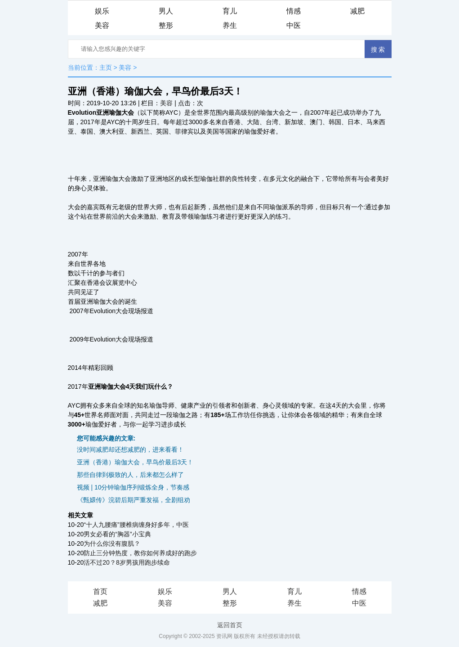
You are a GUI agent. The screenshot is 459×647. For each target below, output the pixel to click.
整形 (166, 25)
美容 (102, 25)
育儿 (230, 11)
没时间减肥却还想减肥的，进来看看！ (130, 449)
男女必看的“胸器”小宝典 (117, 534)
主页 (105, 67)
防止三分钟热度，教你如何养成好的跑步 (140, 553)
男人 (166, 11)
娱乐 (102, 11)
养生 (230, 25)
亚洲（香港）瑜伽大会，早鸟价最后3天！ (135, 462)
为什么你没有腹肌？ (112, 543)
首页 (100, 591)
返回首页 (229, 625)
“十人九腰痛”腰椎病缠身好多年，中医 (136, 524)
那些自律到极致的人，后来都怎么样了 (130, 474)
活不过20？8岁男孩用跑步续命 (126, 562)
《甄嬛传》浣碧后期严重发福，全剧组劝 (133, 499)
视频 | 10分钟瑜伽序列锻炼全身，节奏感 (133, 487)
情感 (293, 11)
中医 (293, 25)
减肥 (357, 11)
